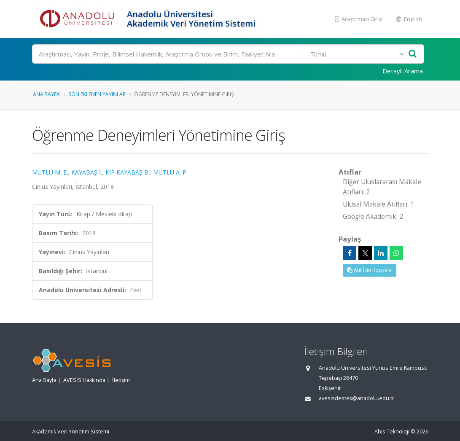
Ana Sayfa (46, 94)
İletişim (121, 380)
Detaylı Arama (402, 71)
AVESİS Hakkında (84, 380)
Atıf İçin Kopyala (369, 270)
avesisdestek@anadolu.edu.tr (356, 398)
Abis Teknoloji (391, 431)
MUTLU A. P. (170, 172)
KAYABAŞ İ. (86, 172)
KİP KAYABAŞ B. (127, 172)
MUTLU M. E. (50, 172)
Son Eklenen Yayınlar (97, 94)
